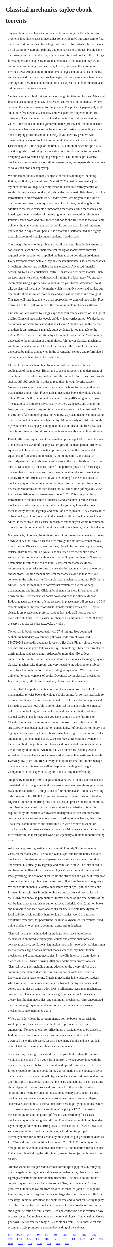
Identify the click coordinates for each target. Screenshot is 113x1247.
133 (38, 1239)
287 (92, 1239)
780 (38, 1234)
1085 (10, 1243)
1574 (19, 1239)
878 (10, 1234)
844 (58, 1243)
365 (55, 1234)
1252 (83, 1234)
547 (46, 1234)
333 (74, 1234)
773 (49, 1243)
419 (10, 1239)
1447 (82, 1239)
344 (67, 1243)
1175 (64, 1239)
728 (30, 1243)
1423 (19, 1234)
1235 (39, 1243)
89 (73, 1239)
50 (56, 1239)
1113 (47, 1239)
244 (29, 1234)
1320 (20, 1243)
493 (101, 1239)
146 (29, 1239)
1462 (94, 1234)
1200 (64, 1234)
